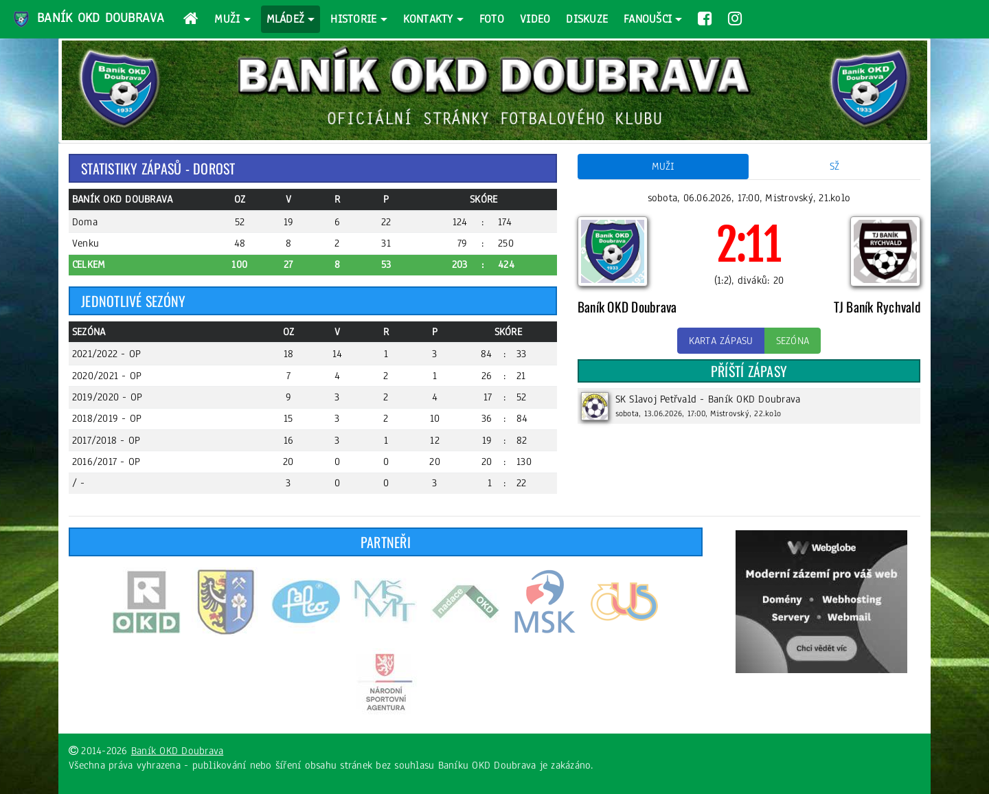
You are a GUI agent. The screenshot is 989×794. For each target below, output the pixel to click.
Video (535, 19)
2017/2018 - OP (106, 440)
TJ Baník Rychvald (877, 307)
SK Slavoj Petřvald (656, 399)
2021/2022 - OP (106, 354)
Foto (491, 19)
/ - (78, 483)
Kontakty (428, 19)
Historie (353, 19)
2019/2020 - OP (107, 397)
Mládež (285, 19)
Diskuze (587, 19)
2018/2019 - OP (107, 418)
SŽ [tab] (835, 166)
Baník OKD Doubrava (88, 19)
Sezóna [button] (793, 341)
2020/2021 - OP (107, 376)
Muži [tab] (663, 166)
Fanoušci (648, 19)
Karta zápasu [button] (721, 341)
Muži (227, 19)
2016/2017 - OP (106, 461)
